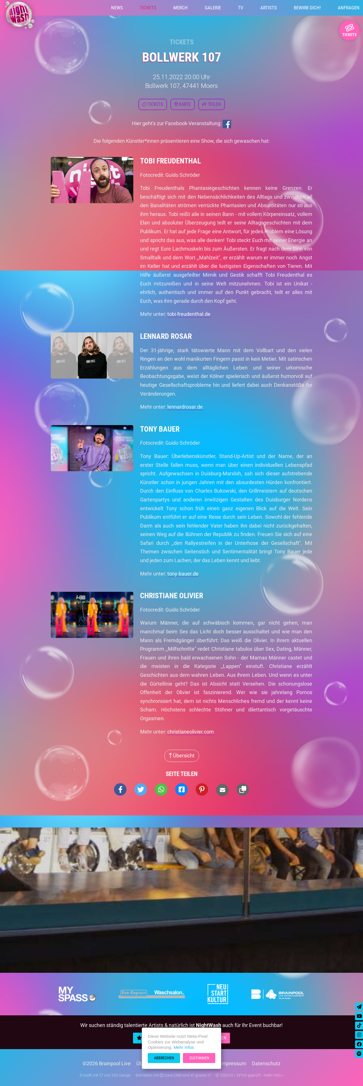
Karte (182, 104)
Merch (180, 7)
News (117, 7)
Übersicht (182, 756)
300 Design (121, 1075)
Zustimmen (199, 1058)
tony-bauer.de (183, 574)
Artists (268, 7)
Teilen (211, 104)
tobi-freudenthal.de (188, 314)
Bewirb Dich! (307, 7)
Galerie (213, 7)
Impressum (233, 1063)
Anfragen (349, 7)
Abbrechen (164, 1058)
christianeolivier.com (190, 732)
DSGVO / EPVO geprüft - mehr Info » (250, 1075)
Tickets (148, 7)
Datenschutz (266, 1063)
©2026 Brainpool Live (107, 1063)
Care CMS (171, 1075)
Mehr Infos (184, 1047)
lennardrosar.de (185, 407)
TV (240, 7)
